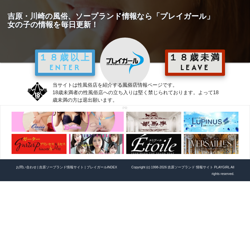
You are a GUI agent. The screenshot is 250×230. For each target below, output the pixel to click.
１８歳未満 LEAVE (195, 62)
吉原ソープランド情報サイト (61, 167)
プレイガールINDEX (102, 167)
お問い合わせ (26, 167)
